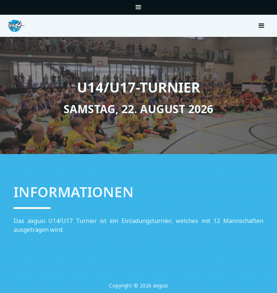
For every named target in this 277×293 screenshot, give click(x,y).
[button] (138, 9)
